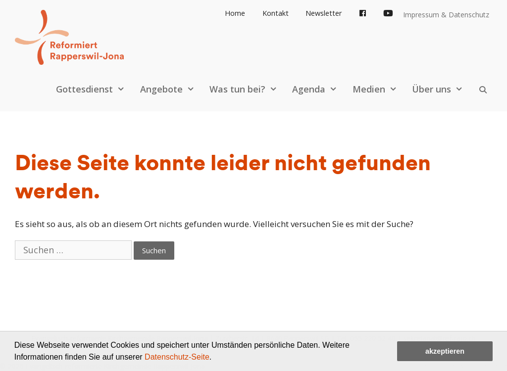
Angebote (172, 89)
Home (235, 13)
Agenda (319, 89)
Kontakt (275, 13)
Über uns (442, 89)
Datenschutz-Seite (177, 357)
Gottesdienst (95, 89)
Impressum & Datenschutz (446, 14)
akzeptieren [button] (444, 351)
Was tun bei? (248, 89)
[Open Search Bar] (483, 89)
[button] (215, 358)
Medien (380, 89)
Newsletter (323, 13)
